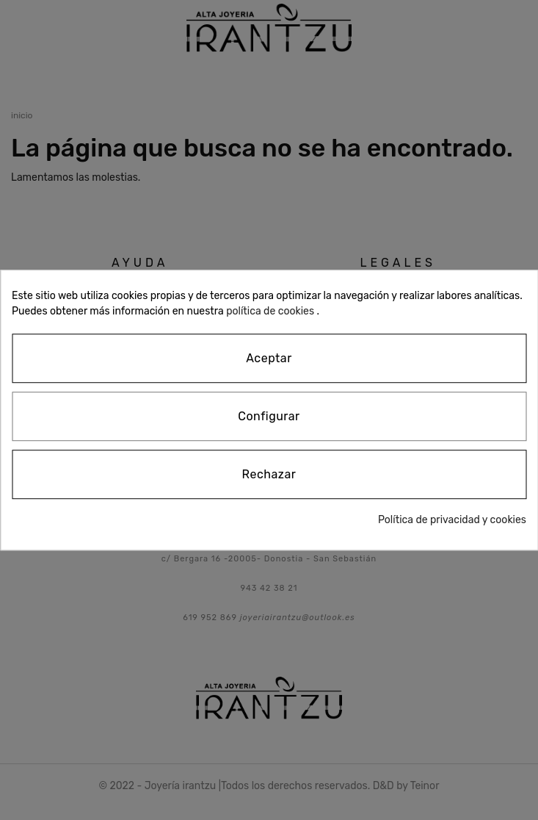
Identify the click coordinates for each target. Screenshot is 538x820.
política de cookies (270, 311)
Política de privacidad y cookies (452, 520)
